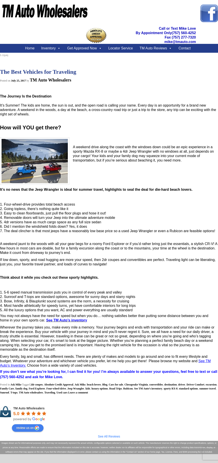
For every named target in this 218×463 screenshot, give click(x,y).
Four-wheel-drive (56, 388)
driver (181, 384)
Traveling (49, 392)
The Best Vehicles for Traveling (38, 72)
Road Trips (115, 388)
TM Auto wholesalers (31, 392)
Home (30, 48)
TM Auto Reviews (153, 48)
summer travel (207, 388)
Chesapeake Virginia (136, 384)
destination (170, 384)
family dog (21, 388)
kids (87, 388)
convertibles (156, 384)
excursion (211, 384)
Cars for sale (116, 384)
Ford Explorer (37, 388)
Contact (184, 48)
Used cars (62, 392)
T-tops (13, 392)
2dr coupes (36, 384)
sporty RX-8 (171, 388)
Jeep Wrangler (75, 388)
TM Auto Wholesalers (50, 80)
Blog (104, 384)
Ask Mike (15, 384)
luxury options (99, 388)
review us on (27, 428)
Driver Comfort (195, 384)
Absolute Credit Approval (58, 384)
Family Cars (7, 388)
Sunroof (4, 392)
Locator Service (120, 48)
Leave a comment (78, 392)
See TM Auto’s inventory (148, 388)
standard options (188, 388)
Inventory (48, 48)
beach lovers (94, 384)
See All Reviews (109, 436)
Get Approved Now (82, 48)
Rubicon (128, 388)
